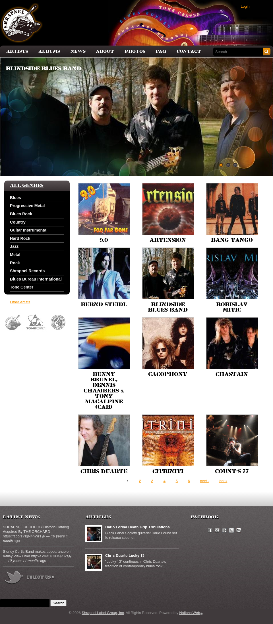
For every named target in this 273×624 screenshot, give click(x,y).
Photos (135, 51)
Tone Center (21, 287)
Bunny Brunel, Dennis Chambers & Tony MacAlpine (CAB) (104, 391)
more (29, 578)
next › (204, 481)
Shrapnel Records (27, 271)
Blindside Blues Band (43, 69)
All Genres (27, 186)
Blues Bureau (58, 322)
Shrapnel (13, 322)
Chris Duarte (103, 471)
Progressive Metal (27, 205)
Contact (189, 51)
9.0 (104, 240)
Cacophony (167, 374)
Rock (15, 263)
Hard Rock (20, 238)
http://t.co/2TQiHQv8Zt (51, 556)
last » (223, 481)
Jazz (14, 246)
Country (18, 222)
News (78, 51)
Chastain (232, 374)
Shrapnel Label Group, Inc (103, 613)
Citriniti (167, 471)
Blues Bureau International (36, 279)
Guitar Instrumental (28, 230)
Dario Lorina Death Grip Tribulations (137, 527)
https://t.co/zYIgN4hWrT (24, 536)
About (105, 51)
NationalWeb (191, 613)
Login (245, 7)
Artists (17, 51)
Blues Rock (21, 214)
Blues (15, 197)
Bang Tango (232, 240)
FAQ (161, 51)
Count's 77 (232, 471)
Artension (168, 240)
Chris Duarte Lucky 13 (124, 556)
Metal (15, 254)
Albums (49, 51)
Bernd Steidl (104, 304)
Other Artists (20, 302)
